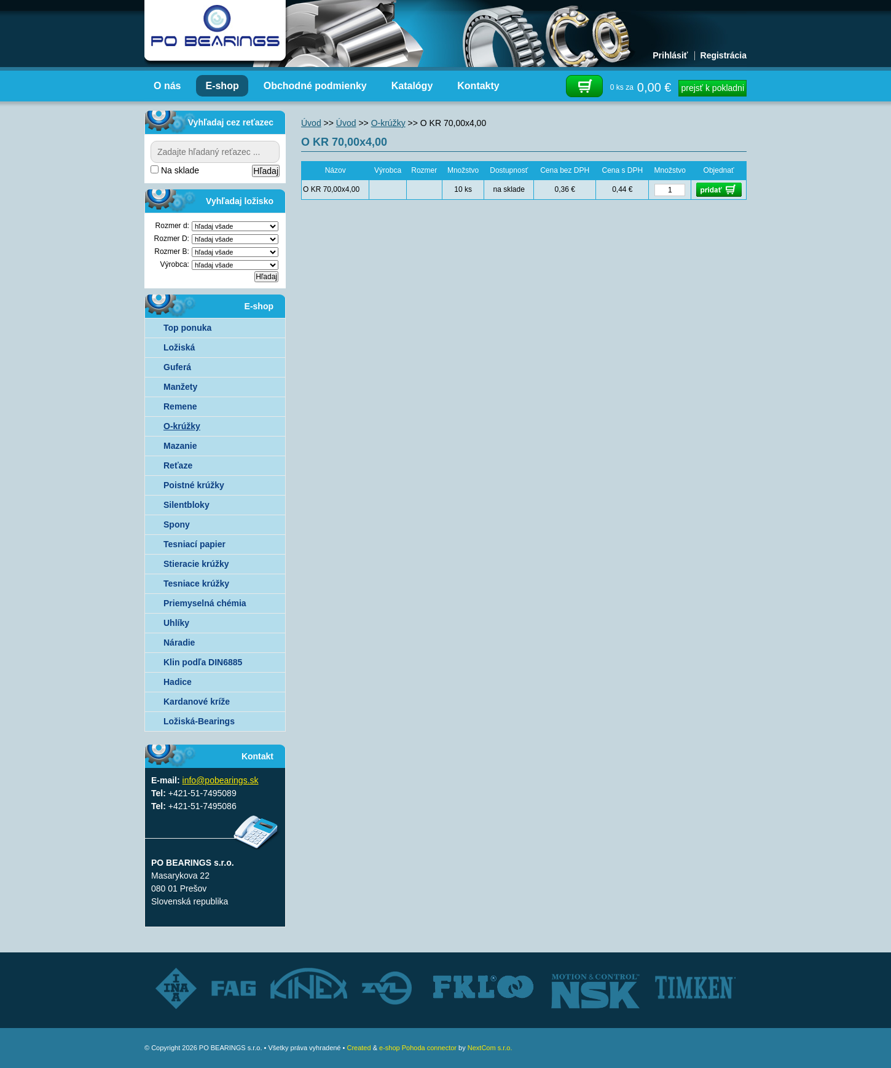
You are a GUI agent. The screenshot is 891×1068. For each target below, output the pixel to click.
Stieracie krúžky (196, 564)
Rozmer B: (171, 251)
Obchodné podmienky (315, 86)
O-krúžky (181, 426)
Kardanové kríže (196, 701)
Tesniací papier (194, 544)
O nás (167, 86)
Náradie (179, 642)
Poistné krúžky (193, 485)
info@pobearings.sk (221, 780)
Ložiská (179, 347)
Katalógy (412, 86)
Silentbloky (186, 505)
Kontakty (478, 86)
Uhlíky (176, 623)
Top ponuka (187, 328)
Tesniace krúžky (196, 583)
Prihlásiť (670, 55)
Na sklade (175, 170)
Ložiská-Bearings (199, 721)
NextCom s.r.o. (490, 1047)
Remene (180, 406)
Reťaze (177, 465)
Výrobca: (174, 264)
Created (359, 1047)
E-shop (221, 86)
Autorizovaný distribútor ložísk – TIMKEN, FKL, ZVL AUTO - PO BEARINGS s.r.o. (215, 30)
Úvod (311, 123)
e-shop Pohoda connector (418, 1047)
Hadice (177, 682)
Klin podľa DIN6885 (202, 662)
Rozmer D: (171, 238)
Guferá (177, 367)
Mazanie (180, 446)
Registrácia (724, 55)
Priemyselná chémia (204, 603)
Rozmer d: (172, 225)
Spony (176, 524)
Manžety (180, 387)
